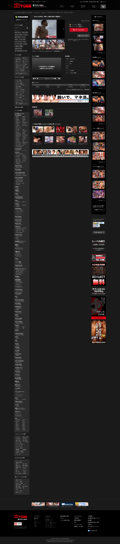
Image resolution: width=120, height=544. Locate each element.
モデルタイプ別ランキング (50, 527)
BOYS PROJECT (19, 153)
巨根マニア (18, 231)
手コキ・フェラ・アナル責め (21, 64)
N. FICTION (24, 135)
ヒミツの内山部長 (19, 242)
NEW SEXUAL (19, 362)
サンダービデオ (19, 395)
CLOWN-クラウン (19, 367)
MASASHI (18, 419)
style (23, 326)
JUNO (23, 132)
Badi (16, 296)
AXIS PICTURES (18, 289)
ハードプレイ (25, 59)
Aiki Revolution (18, 293)
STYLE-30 (17, 374)
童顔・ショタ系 (19, 94)
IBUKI (23, 425)
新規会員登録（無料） (94, 1)
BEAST (17, 116)
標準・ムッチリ (19, 88)
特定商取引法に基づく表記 (93, 522)
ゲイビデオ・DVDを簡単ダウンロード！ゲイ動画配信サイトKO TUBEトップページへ (20, 516)
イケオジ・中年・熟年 (20, 95)
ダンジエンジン (18, 415)
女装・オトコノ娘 (19, 102)
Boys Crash (18, 160)
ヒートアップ (18, 213)
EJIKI (17, 341)
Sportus (17, 138)
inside (23, 201)
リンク (89, 528)
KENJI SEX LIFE (18, 265)
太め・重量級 (18, 86)
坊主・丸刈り (25, 486)
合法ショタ (18, 126)
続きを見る (101, 52)
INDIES (17, 119)
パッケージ (36, 521)
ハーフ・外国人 (19, 97)
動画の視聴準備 (77, 520)
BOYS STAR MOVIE (19, 299)
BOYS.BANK (18, 169)
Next (63, 29)
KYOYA (17, 421)
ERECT (16, 315)
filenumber (18, 284)
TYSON (24, 138)
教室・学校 (18, 440)
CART (103, 6)
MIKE (23, 424)
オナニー (24, 62)
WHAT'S (17, 328)
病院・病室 (25, 440)
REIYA (23, 419)
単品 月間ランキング (49, 520)
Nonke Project (18, 219)
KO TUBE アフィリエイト (93, 526)
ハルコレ (17, 237)
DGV (16, 418)
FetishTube (17, 371)
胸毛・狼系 (18, 486)
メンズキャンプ (18, 286)
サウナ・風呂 (18, 441)
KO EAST (17, 152)
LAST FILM (18, 294)
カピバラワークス (18, 248)
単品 (35, 519)
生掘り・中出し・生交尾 (20, 65)
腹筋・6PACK (18, 484)
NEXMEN (17, 276)
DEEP (17, 118)
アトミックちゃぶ (19, 394)
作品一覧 (43, 12)
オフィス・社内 (19, 443)
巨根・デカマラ (18, 32)
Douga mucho (18, 311)
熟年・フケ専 (25, 67)
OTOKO (24, 144)
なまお (16, 258)
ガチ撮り (18, 129)
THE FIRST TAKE (19, 229)
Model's (24, 133)
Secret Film (24, 122)
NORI (23, 427)
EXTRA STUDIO (18, 318)
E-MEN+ (17, 186)
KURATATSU (18, 175)
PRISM (17, 355)
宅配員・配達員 (19, 462)
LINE (23, 120)
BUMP (23, 116)
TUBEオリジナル (18, 48)
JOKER (23, 119)
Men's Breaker (18, 216)
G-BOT (16, 193)
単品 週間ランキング (49, 519)
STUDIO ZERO (18, 149)
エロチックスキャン (20, 211)
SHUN (23, 422)
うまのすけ (18, 155)
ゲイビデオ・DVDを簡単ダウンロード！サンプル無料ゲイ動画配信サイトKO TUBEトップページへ (22, 5)
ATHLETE (24, 228)
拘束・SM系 (18, 59)
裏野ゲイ (17, 244)
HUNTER (18, 136)
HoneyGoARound (19, 272)
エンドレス (24, 159)
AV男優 (24, 473)
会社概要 (90, 520)
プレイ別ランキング (49, 525)
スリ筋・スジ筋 (19, 81)
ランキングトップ (48, 517)
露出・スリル (25, 61)
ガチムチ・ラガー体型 (20, 84)
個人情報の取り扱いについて (94, 518)
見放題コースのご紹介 (78, 526)
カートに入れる (80, 29)
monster (24, 160)
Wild (23, 328)
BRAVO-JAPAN (18, 165)
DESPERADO (18, 306)
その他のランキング (98, 209)
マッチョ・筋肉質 (19, 83)
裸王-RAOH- (25, 125)
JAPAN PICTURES (19, 333)
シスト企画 (17, 388)
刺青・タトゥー (19, 492)
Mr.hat (16, 398)
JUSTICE (17, 203)
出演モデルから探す (19, 107)
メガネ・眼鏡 (18, 473)
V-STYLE (24, 156)
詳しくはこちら (98, 232)
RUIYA (17, 425)
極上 (23, 145)
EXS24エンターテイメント (20, 268)
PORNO (17, 206)
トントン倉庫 (18, 261)
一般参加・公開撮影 (19, 46)
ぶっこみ (18, 158)
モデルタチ (25, 438)
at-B (23, 183)
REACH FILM (18, 223)
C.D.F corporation (19, 177)
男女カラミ (18, 67)
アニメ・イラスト (19, 100)
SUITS (17, 123)
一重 (17, 489)
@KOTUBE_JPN (93, 530)
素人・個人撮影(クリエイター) (21, 50)
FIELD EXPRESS (18, 321)
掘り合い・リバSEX (19, 452)
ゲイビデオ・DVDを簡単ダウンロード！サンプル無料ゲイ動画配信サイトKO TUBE (30, 1)
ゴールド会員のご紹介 (64, 520)
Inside (16, 200)
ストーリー (18, 62)
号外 (23, 141)
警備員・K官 (18, 467)
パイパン (24, 484)
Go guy (17, 132)
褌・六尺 (17, 471)
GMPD (16, 39)
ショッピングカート (78, 516)
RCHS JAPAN (18, 357)
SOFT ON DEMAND (19, 360)
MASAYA (18, 428)
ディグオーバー (18, 255)
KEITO (23, 428)
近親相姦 (24, 449)
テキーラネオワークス (19, 391)
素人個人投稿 (18, 378)
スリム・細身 (18, 80)
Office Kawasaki (18, 401)
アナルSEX (72, 70)
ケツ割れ (24, 471)
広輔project (17, 251)
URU (23, 421)
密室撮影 (17, 449)
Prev (33, 29)
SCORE (17, 141)
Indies (23, 139)
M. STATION (18, 145)
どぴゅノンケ (18, 128)
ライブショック (19, 214)
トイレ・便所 (25, 441)
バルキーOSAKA (19, 282)
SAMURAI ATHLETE (20, 270)
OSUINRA (17, 347)
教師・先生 (18, 465)
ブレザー (24, 468)
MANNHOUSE (18, 208)
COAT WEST (18, 174)
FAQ (75, 522)
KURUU (17, 120)
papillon (17, 309)
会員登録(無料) (57, 51)
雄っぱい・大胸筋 (18, 34)
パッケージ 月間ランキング (50, 523)
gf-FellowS (18, 183)
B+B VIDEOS (18, 303)
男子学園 (24, 131)
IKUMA (23, 430)
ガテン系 (25, 43)
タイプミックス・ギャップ (21, 99)
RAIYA (17, 424)
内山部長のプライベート (20, 241)
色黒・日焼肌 (18, 487)
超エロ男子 (18, 159)
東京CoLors (17, 384)
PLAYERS (17, 350)
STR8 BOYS (17, 226)
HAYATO (17, 430)
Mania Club (18, 135)
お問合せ (90, 524)
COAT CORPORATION (20, 172)
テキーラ (18, 393)
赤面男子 (17, 190)
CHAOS (17, 156)
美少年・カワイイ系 (19, 92)
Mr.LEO (24, 399)
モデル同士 (18, 438)
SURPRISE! (18, 133)
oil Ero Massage (19, 232)
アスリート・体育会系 (20, 89)
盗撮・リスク (18, 61)
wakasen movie (18, 234)
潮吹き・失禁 (25, 32)
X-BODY (17, 125)
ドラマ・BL (18, 454)
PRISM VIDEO (18, 354)
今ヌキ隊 (18, 150)
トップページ (61, 6)
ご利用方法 (76, 518)
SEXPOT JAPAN (19, 271)
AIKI (17, 422)
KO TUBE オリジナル (19, 113)
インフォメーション (78, 524)
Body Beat (18, 201)
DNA (16, 340)
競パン (24, 41)
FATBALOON (18, 319)
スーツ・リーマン (18, 41)
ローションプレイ (19, 446)
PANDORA (18, 122)
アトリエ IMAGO (19, 210)
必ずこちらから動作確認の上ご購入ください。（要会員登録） (78, 89)
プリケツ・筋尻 (22, 39)
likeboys (17, 343)
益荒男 (23, 155)
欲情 (23, 231)
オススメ (35, 524)
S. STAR (24, 123)
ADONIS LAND (19, 179)
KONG (16, 336)
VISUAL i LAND (19, 181)
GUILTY (24, 205)
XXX (23, 129)
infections (24, 136)
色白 (23, 487)
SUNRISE (18, 163)
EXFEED (24, 175)
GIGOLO (18, 139)
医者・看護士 (25, 465)
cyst (17, 389)
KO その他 (18, 144)
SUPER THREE (18, 364)
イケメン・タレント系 (20, 91)
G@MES (17, 325)
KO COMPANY (18, 115)
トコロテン (25, 34)
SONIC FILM (25, 142)
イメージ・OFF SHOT (20, 70)
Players (17, 352)
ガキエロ (18, 131)
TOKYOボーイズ (19, 162)
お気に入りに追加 (84, 35)
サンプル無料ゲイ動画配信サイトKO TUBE (23, 12)
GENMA (17, 330)
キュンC (24, 150)
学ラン (17, 468)
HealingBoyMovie (19, 197)
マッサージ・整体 (18, 43)
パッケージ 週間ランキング (50, 522)
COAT (23, 174)
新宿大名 (17, 381)
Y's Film (17, 404)
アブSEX (24, 158)
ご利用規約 (90, 516)
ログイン (104, 1)
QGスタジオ (17, 411)
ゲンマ (17, 331)
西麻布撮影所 (18, 279)
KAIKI (17, 427)
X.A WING (18, 184)
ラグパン (24, 470)
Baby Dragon (18, 274)
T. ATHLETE (18, 142)
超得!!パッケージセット (20, 408)
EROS (23, 118)
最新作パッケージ (37, 522)
